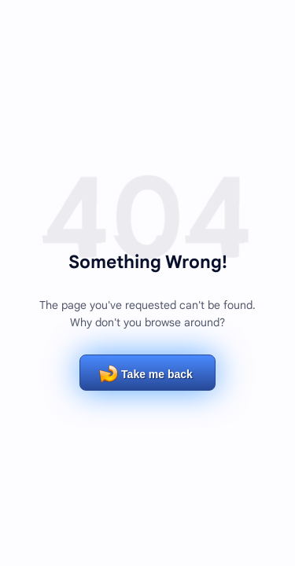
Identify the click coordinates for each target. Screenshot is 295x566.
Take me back (157, 374)
